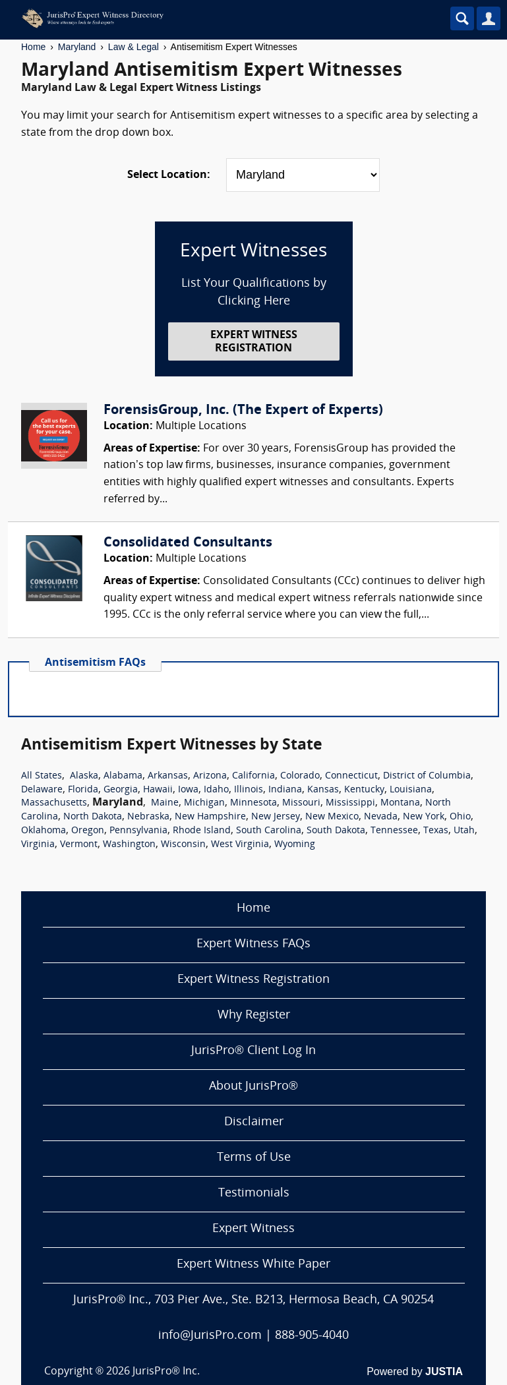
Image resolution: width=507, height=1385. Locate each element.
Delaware (42, 790)
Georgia (121, 790)
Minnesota (253, 803)
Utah (464, 831)
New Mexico (332, 817)
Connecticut (351, 776)
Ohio (460, 817)
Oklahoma (43, 831)
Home (33, 47)
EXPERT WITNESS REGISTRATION (253, 341)
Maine (165, 803)
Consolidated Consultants (188, 543)
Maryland (77, 47)
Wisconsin (183, 845)
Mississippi (350, 803)
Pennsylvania (138, 831)
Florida (83, 790)
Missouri (301, 803)
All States (41, 776)
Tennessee (394, 831)
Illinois (248, 790)
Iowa (188, 790)
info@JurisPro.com (210, 1336)
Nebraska (148, 817)
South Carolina (268, 831)
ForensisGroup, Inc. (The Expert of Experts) (243, 410)
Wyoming (294, 845)
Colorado (300, 776)
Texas (435, 831)
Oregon (87, 831)
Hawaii (158, 790)
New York (423, 817)
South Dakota (336, 831)
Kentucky (364, 790)
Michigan (204, 803)
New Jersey (275, 817)
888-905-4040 (312, 1336)
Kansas (323, 790)
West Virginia (240, 845)
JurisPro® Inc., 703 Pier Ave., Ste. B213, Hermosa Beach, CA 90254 (253, 1300)
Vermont (79, 845)
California (253, 776)
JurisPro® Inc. (166, 1372)
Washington (129, 845)
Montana (400, 803)
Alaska (84, 776)
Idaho (216, 790)
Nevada (381, 817)
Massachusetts (54, 803)
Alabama (123, 776)
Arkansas (168, 776)
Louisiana (411, 790)
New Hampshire (210, 817)
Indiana (285, 790)
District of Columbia (427, 776)
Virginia (38, 845)
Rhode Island (202, 831)
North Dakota (92, 817)
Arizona (210, 776)
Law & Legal (133, 47)
